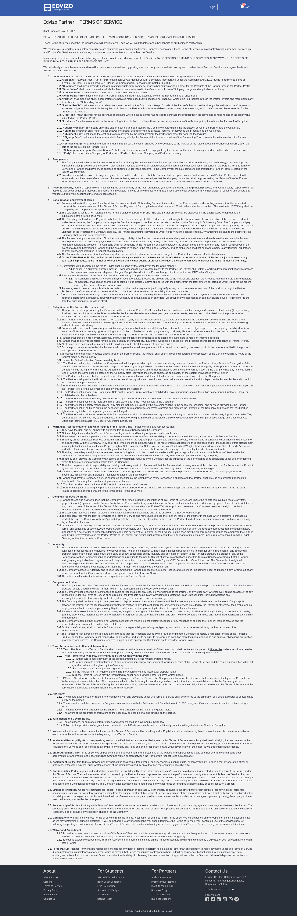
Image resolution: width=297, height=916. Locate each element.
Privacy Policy (51, 890)
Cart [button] (246, 6)
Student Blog (104, 894)
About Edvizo (50, 877)
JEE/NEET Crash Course (110, 877)
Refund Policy (104, 898)
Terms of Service (52, 886)
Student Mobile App (108, 890)
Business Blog (159, 890)
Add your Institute (161, 877)
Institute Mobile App (162, 886)
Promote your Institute (163, 881)
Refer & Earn (50, 894)
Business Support (161, 898)
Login (212, 7)
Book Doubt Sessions (109, 881)
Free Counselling (106, 886)
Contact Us (49, 898)
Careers (47, 881)
